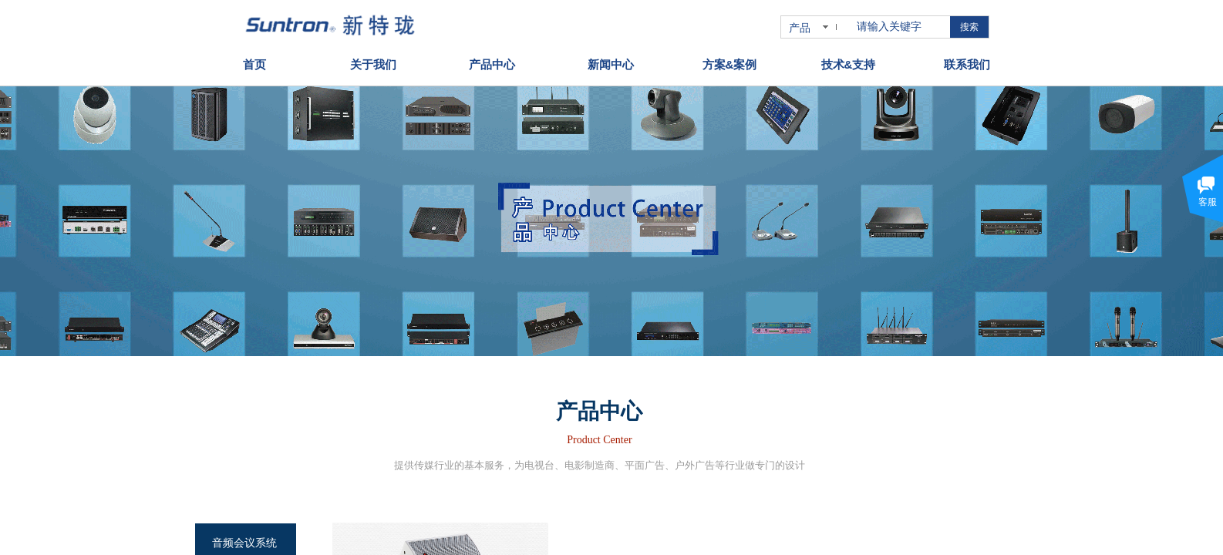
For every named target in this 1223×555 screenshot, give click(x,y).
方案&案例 (729, 59)
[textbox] (900, 27)
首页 (254, 59)
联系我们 (967, 59)
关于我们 (373, 59)
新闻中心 (611, 59)
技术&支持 (848, 59)
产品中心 (492, 59)
